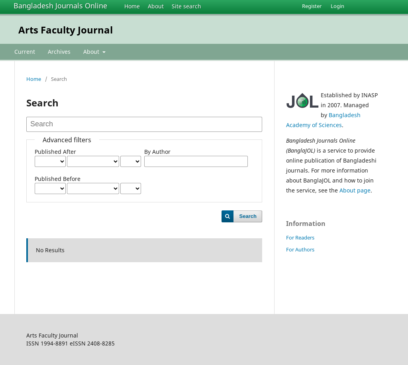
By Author (157, 151)
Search (248, 216)
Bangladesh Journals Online (60, 5)
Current (24, 51)
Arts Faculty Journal (65, 29)
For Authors (300, 249)
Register (312, 6)
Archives (59, 51)
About (156, 6)
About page (355, 190)
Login (337, 6)
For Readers (300, 237)
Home (132, 6)
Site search (186, 6)
